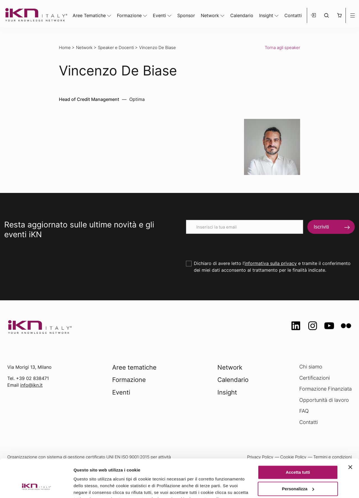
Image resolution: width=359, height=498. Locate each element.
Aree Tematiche (89, 15)
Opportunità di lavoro (324, 400)
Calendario (241, 15)
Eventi (159, 15)
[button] (339, 15)
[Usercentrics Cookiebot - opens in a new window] (36, 487)
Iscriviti (321, 227)
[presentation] (228, 245)
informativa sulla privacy (271, 263)
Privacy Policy (186, 471)
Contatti (293, 15)
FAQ (304, 411)
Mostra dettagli (88, 487)
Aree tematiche (134, 367)
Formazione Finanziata (325, 389)
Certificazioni (314, 378)
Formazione (129, 15)
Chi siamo (310, 367)
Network (210, 15)
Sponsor (186, 15)
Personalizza (298, 454)
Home (65, 47)
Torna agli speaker (282, 47)
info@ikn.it (31, 385)
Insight (266, 15)
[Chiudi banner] (350, 433)
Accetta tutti (298, 438)
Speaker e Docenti (116, 47)
